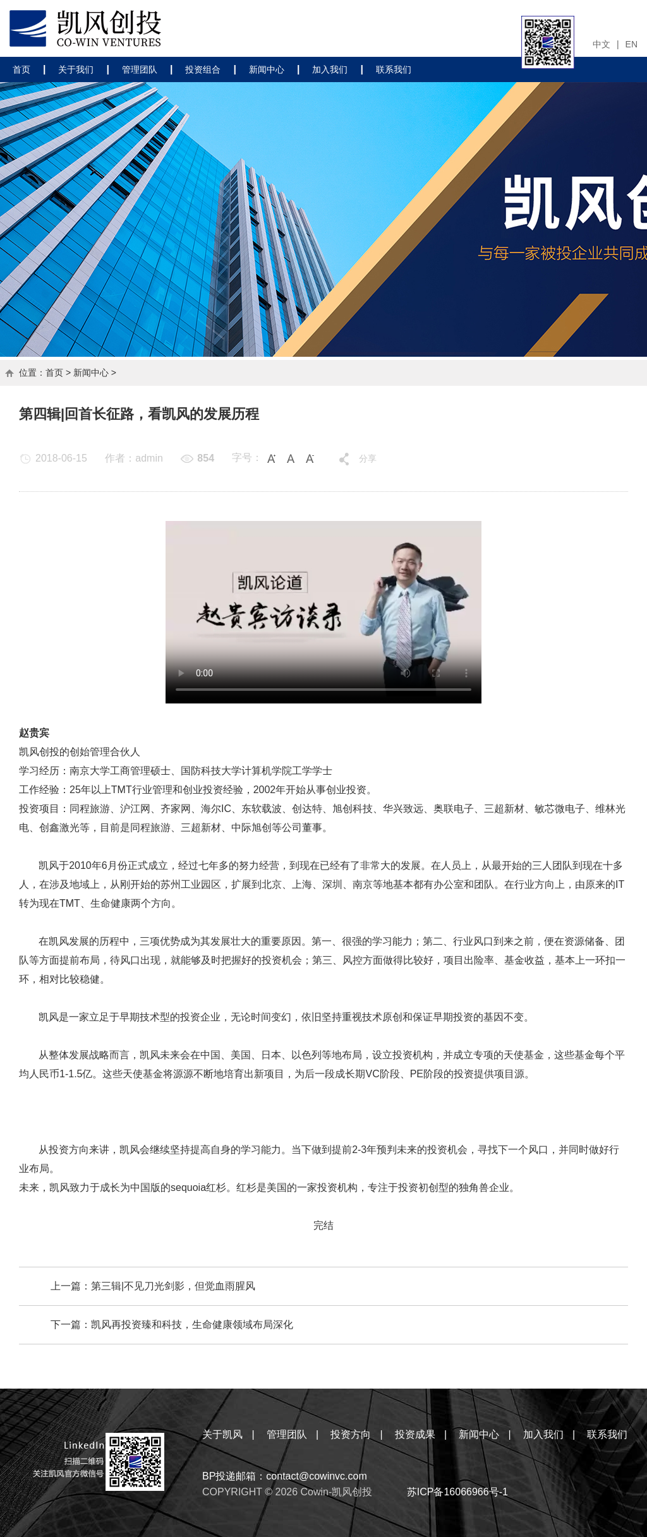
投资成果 (415, 1434)
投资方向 (350, 1434)
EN (632, 44)
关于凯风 (222, 1434)
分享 (368, 458)
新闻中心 (266, 69)
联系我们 (393, 69)
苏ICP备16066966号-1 (457, 1491)
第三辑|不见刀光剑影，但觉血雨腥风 (173, 1286)
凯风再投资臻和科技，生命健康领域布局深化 (192, 1324)
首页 (21, 69)
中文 (601, 44)
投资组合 (203, 69)
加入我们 (330, 69)
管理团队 (139, 69)
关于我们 (76, 69)
